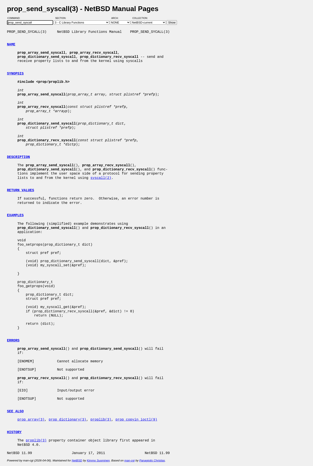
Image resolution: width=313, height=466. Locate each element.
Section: (61, 18)
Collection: (140, 18)
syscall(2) (100, 178)
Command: (15, 18)
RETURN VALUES (20, 190)
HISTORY (14, 432)
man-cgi (129, 460)
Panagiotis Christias (152, 460)
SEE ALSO (15, 411)
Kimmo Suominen (98, 460)
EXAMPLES (15, 215)
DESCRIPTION (18, 157)
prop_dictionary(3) (67, 419)
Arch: (116, 18)
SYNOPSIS (15, 73)
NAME (11, 44)
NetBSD (77, 460)
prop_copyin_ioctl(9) (136, 419)
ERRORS (13, 340)
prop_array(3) (31, 419)
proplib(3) (100, 419)
